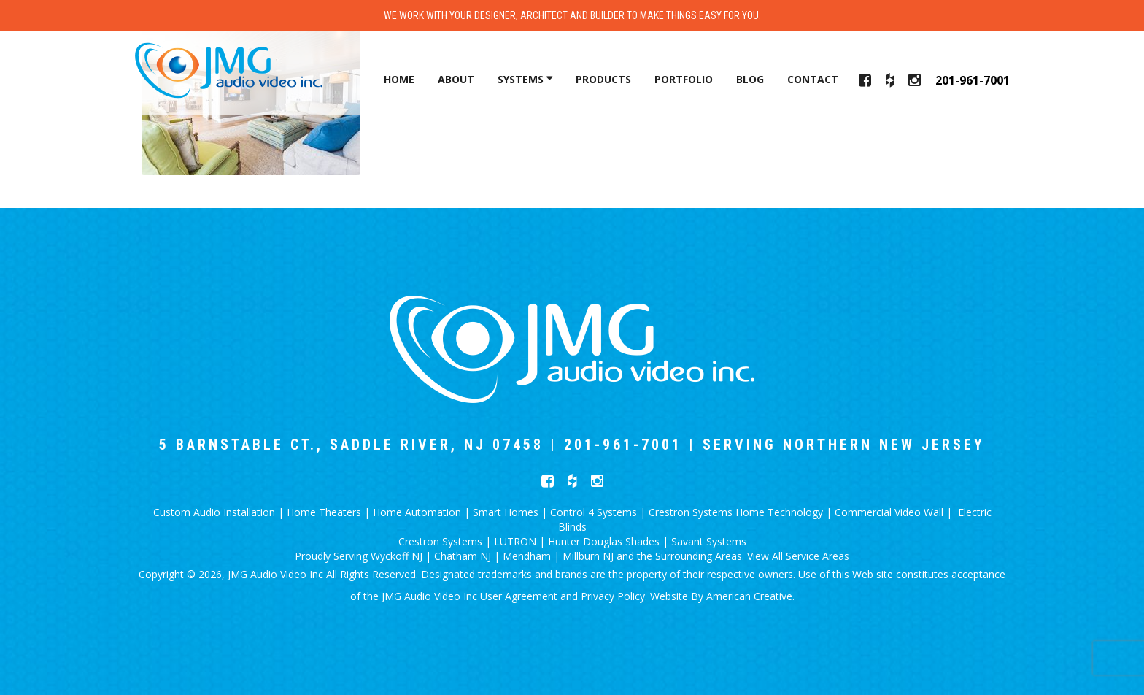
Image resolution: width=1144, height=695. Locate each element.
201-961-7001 (972, 80)
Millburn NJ (590, 556)
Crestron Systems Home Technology (736, 512)
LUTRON (515, 541)
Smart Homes (505, 512)
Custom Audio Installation (214, 512)
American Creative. (750, 596)
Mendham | (533, 556)
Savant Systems (708, 541)
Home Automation (417, 512)
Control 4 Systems (593, 512)
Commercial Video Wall (889, 512)
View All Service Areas (798, 556)
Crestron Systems (440, 541)
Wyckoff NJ (396, 556)
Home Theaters (324, 512)
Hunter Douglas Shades (604, 541)
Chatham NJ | (468, 556)
